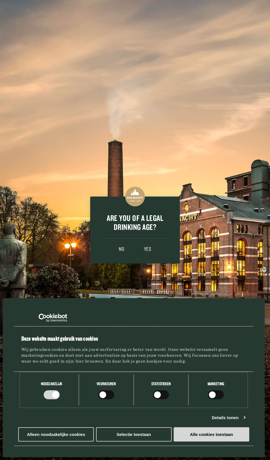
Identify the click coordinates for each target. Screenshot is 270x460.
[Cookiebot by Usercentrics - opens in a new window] (42, 318)
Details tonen (225, 417)
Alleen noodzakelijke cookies (56, 434)
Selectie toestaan (134, 434)
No (121, 249)
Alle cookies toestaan (211, 434)
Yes (148, 249)
